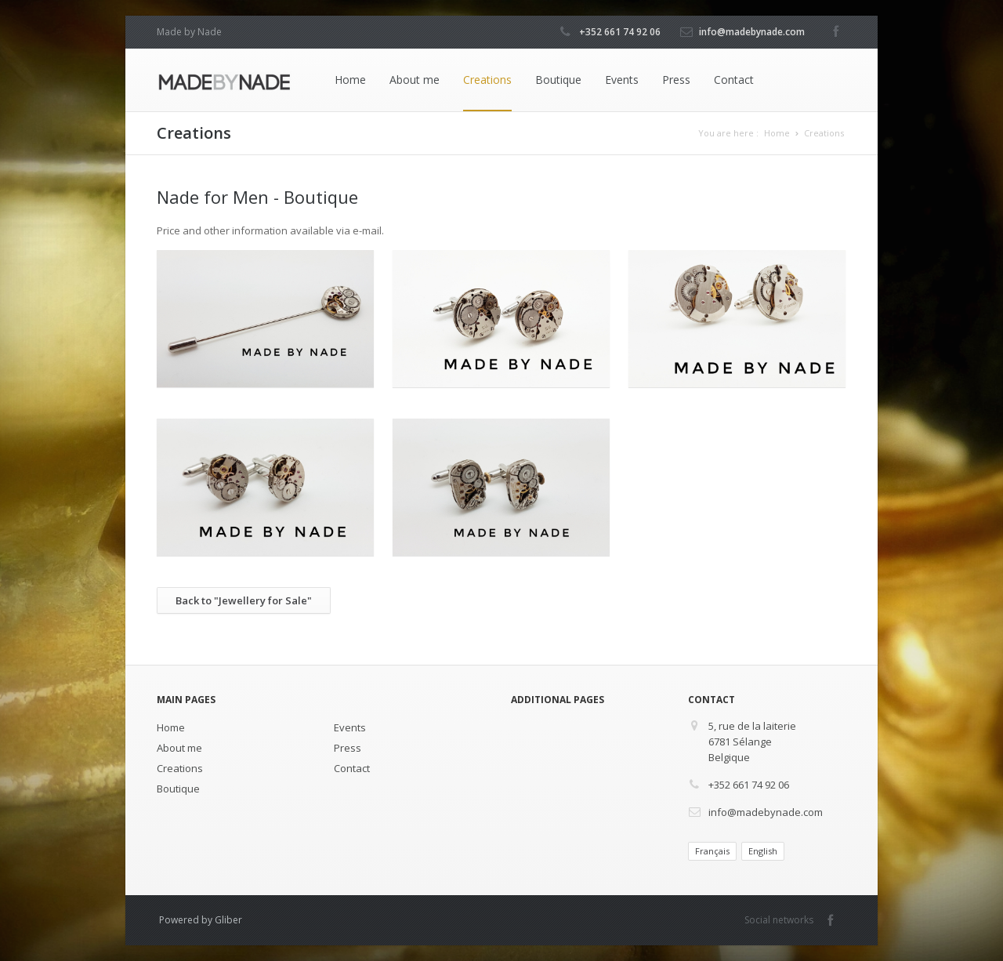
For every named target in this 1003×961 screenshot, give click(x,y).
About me (414, 79)
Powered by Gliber (200, 920)
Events (622, 79)
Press (676, 79)
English (762, 851)
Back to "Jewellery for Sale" (244, 600)
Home (350, 79)
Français (712, 851)
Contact (734, 79)
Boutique (558, 79)
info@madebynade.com (752, 31)
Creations (487, 79)
